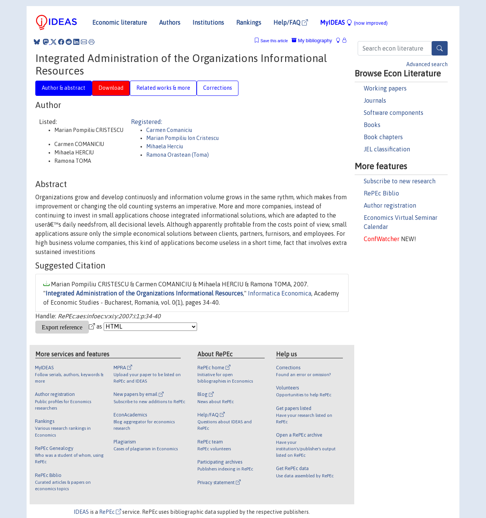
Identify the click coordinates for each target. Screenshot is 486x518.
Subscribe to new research (400, 181)
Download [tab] (110, 88)
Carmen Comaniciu (169, 130)
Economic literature (119, 22)
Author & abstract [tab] (63, 88)
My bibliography (312, 40)
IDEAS (81, 512)
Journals (375, 100)
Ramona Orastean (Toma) (177, 155)
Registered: (146, 121)
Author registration (390, 205)
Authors (169, 22)
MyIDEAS (354, 22)
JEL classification (387, 149)
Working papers (385, 88)
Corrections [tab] (217, 88)
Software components (393, 112)
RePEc (110, 512)
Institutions (208, 22)
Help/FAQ (290, 22)
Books (372, 124)
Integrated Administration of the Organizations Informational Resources (144, 293)
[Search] (440, 48)
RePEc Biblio (381, 193)
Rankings (248, 22)
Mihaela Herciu (164, 146)
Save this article (274, 41)
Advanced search (427, 64)
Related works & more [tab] (163, 88)
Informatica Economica (279, 293)
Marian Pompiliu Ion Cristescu (182, 138)
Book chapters (383, 136)
